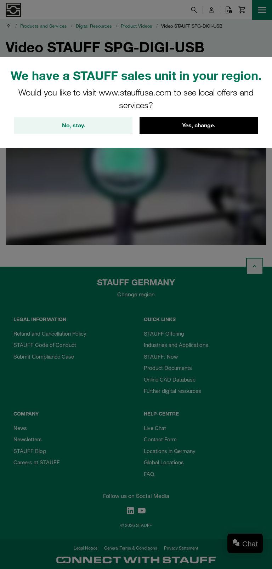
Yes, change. (198, 125)
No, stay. (73, 125)
